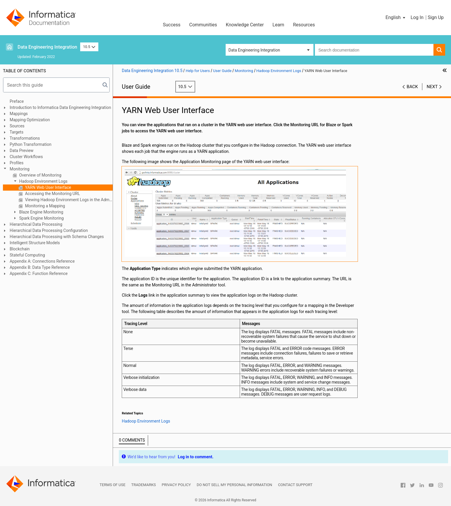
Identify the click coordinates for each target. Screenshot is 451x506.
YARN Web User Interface (47, 187)
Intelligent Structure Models (35, 242)
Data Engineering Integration (47, 47)
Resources (304, 25)
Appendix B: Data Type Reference (40, 267)
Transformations (25, 138)
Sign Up (436, 17)
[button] (396, 17)
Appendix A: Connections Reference (42, 261)
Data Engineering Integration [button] (254, 50)
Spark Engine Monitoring (41, 218)
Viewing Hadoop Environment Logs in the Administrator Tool (68, 199)
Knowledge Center (245, 25)
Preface (17, 101)
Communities (203, 25)
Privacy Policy (176, 485)
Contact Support (295, 485)
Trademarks (143, 485)
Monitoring (20, 169)
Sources (17, 126)
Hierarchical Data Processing (36, 224)
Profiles (16, 162)
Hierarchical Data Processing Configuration (49, 230)
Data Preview (21, 150)
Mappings (19, 113)
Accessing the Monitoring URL (52, 193)
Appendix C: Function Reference (39, 273)
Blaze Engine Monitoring (40, 212)
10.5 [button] (89, 47)
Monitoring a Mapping (44, 206)
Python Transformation (31, 144)
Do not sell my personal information (234, 485)
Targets (16, 132)
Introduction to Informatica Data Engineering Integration (60, 107)
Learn (278, 25)
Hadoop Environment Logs (43, 181)
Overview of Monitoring (39, 175)
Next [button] (432, 86)
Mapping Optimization (30, 119)
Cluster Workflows (26, 156)
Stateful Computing (27, 255)
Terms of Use (112, 485)
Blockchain (20, 249)
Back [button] (412, 86)
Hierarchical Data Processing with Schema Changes (57, 236)
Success (171, 25)
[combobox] (374, 50)
